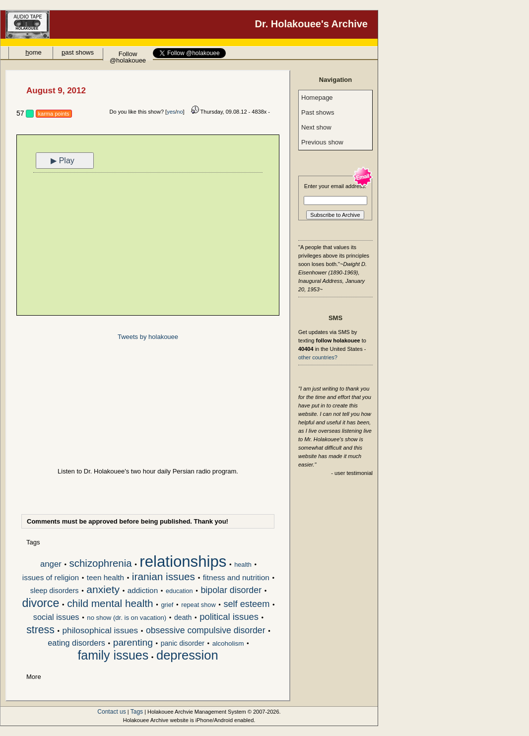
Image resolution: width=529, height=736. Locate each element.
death (183, 617)
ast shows (78, 52)
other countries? (317, 357)
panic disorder (182, 643)
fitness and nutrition (236, 577)
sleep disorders (54, 591)
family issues (112, 656)
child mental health (110, 604)
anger (51, 564)
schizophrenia (100, 564)
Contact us (111, 711)
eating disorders (76, 643)
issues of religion (50, 577)
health (243, 564)
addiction (143, 590)
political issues (229, 617)
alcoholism (228, 643)
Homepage (317, 97)
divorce (40, 604)
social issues (56, 617)
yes (171, 112)
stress (40, 630)
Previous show (322, 142)
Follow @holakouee (128, 55)
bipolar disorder (231, 590)
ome (33, 52)
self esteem (246, 604)
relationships (182, 562)
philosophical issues (100, 630)
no (180, 112)
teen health (105, 577)
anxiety (103, 590)
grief (167, 604)
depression (187, 656)
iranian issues (163, 577)
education (179, 591)
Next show (316, 127)
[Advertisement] (148, 245)
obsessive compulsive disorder (205, 630)
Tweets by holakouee (148, 336)
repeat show (198, 604)
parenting (133, 643)
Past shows (317, 112)
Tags (137, 711)
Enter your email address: (335, 186)
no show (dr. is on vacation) (126, 617)
